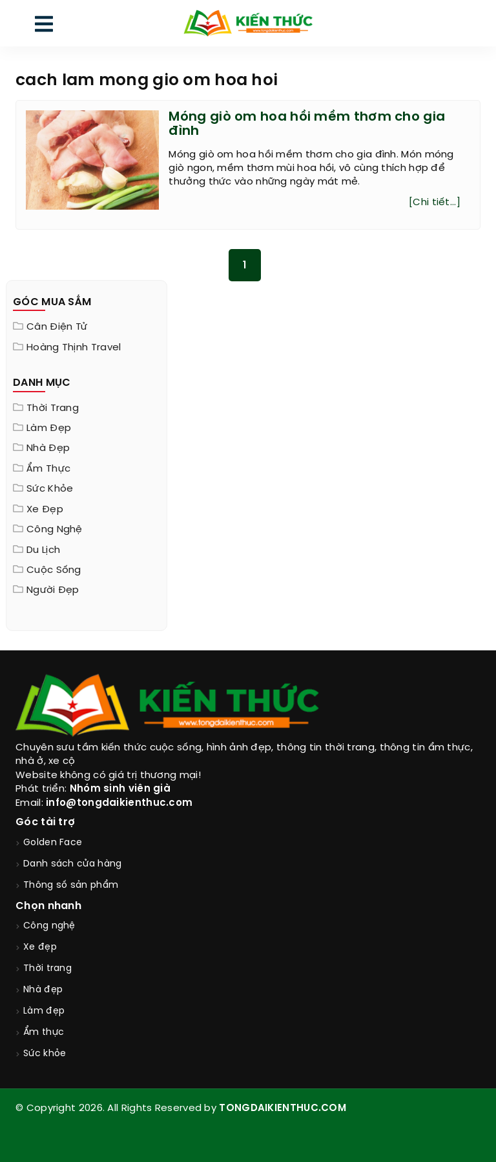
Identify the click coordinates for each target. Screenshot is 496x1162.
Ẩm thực (48, 469)
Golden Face (52, 843)
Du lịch (43, 550)
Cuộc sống (53, 570)
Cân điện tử (56, 327)
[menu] (44, 27)
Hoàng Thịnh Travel (73, 348)
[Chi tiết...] (434, 202)
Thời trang (52, 408)
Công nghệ (54, 530)
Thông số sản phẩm (70, 885)
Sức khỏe (49, 489)
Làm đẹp (48, 428)
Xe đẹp (44, 510)
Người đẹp (52, 590)
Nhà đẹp (48, 448)
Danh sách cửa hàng (72, 864)
